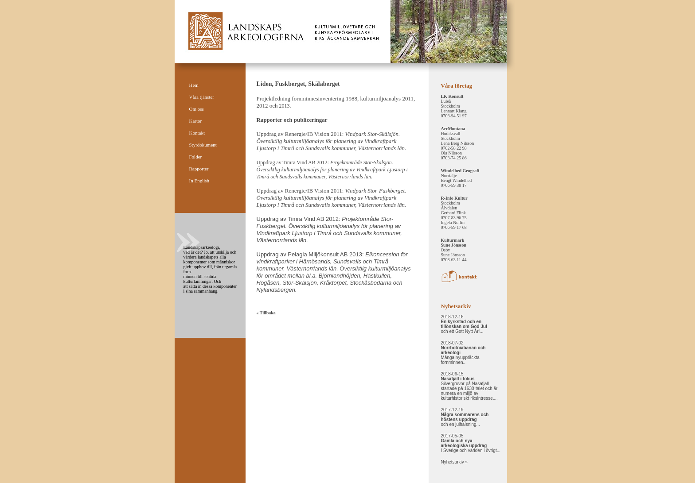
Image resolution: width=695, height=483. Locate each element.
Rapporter (199, 168)
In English (199, 180)
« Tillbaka (266, 312)
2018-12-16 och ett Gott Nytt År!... (464, 324)
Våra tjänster (202, 97)
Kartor (195, 121)
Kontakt (197, 132)
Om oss (196, 109)
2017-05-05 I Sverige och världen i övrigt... (471, 443)
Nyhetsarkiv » (454, 462)
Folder (195, 156)
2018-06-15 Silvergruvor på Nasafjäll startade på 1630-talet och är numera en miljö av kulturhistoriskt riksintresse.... (469, 386)
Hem (194, 85)
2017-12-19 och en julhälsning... (465, 417)
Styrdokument (203, 144)
